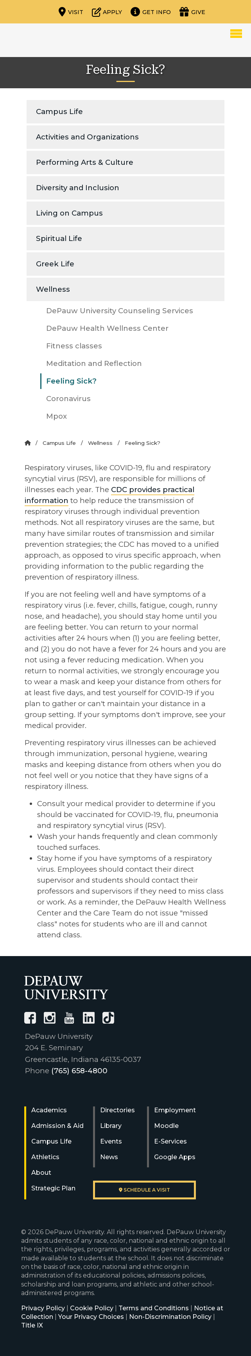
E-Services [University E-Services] (170, 1141)
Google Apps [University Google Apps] (174, 1157)
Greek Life (55, 263)
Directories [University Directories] (117, 1110)
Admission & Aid (57, 1125)
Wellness (53, 289)
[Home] (27, 443)
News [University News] (109, 1157)
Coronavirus (68, 398)
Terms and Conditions (153, 1308)
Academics (49, 1110)
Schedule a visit (144, 1190)
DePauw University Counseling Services (119, 310)
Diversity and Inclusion (77, 187)
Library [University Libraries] (111, 1125)
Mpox (56, 416)
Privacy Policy (43, 1308)
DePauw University (52, 40)
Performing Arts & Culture (84, 162)
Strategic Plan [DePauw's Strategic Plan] (53, 1188)
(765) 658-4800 (79, 1070)
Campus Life (59, 111)
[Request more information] (150, 11)
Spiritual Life (59, 238)
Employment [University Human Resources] (175, 1110)
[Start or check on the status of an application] (107, 11)
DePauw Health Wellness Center (107, 328)
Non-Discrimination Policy (170, 1316)
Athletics (45, 1157)
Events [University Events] (111, 1141)
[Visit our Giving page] (192, 11)
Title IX (32, 1325)
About (41, 1172)
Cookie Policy (91, 1308)
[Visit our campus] (71, 11)
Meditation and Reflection (94, 363)
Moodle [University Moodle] (166, 1125)
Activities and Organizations (87, 136)
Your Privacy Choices (91, 1316)
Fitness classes (74, 345)
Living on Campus (69, 213)
